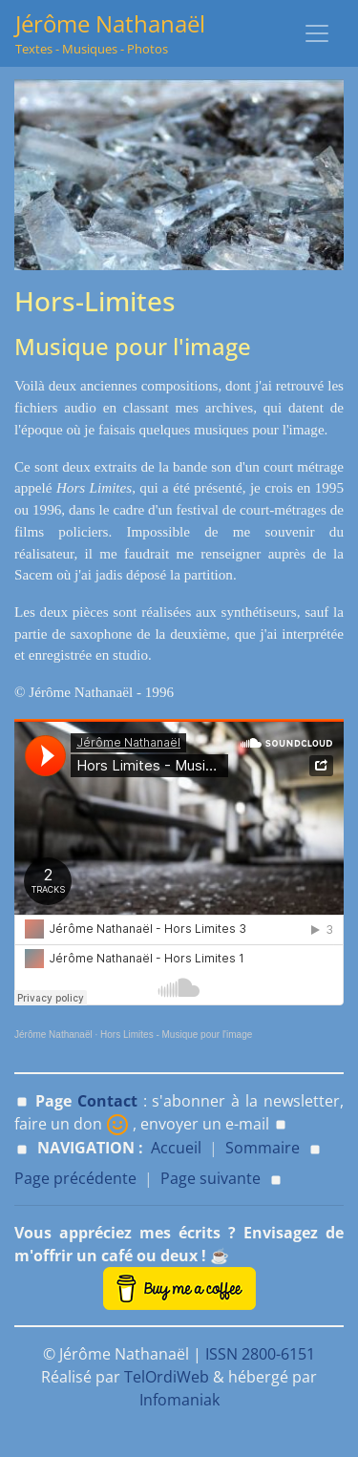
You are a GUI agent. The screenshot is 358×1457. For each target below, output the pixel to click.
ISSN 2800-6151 (260, 1353)
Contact (107, 1100)
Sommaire (262, 1147)
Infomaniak (179, 1399)
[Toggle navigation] (317, 33)
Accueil (176, 1147)
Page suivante (210, 1178)
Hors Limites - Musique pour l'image (176, 1034)
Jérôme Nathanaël (53, 1034)
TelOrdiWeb (166, 1376)
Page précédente (75, 1178)
